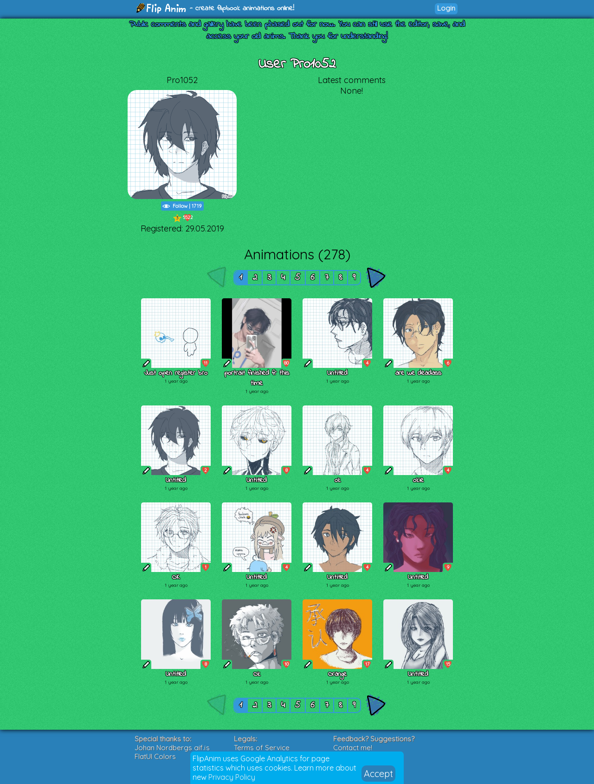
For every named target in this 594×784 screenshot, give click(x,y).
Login (446, 8)
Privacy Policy (231, 777)
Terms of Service (262, 747)
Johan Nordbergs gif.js (172, 747)
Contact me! (352, 747)
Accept (378, 773)
